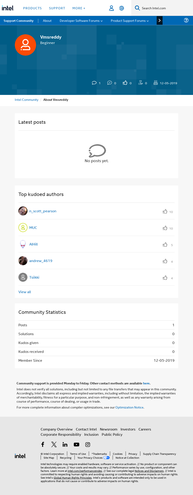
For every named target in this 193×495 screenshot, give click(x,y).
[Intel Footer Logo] (20, 455)
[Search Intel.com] (166, 8)
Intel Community (26, 99)
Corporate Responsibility (61, 434)
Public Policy (112, 434)
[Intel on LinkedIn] (65, 445)
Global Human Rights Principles (73, 477)
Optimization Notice (129, 407)
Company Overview (57, 429)
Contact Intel (86, 429)
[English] (121, 8)
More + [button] (78, 7)
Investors (128, 429)
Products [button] (32, 7)
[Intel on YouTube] (76, 445)
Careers (145, 429)
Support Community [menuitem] (18, 20)
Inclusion (91, 434)
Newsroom (108, 429)
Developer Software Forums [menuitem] (80, 20)
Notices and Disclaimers (149, 470)
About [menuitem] (47, 20)
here (146, 383)
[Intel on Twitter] (54, 445)
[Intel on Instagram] (88, 445)
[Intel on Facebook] (43, 445)
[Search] (137, 8)
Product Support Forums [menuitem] (128, 20)
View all (24, 291)
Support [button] (57, 7)
